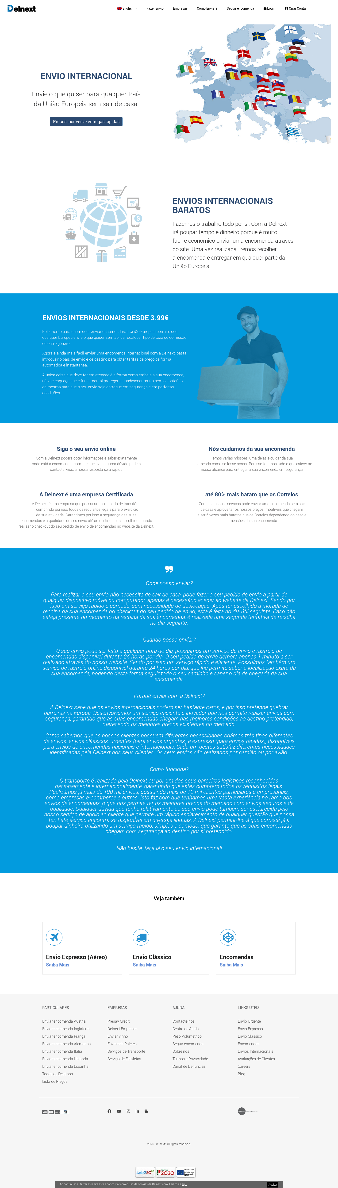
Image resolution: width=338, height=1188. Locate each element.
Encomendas (248, 1043)
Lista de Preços (54, 1081)
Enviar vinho (118, 1036)
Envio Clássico (250, 1036)
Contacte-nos (184, 1021)
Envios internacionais (83, 317)
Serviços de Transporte (126, 1051)
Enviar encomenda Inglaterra (66, 1028)
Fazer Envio (155, 8)
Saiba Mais (57, 965)
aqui (184, 1184)
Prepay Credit (119, 1021)
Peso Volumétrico (187, 1036)
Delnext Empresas (122, 1028)
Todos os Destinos (57, 1073)
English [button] (125, 8)
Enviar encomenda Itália (62, 1051)
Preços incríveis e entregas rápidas (86, 121)
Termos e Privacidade (190, 1058)
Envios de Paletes (122, 1043)
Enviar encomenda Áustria (64, 1021)
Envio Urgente (249, 1021)
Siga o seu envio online (86, 448)
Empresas (180, 8)
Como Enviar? (207, 8)
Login (270, 8)
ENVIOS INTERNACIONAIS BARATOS (223, 205)
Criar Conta (295, 8)
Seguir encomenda (240, 8)
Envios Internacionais (255, 1051)
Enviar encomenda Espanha (65, 1066)
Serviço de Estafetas (124, 1058)
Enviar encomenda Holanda (65, 1058)
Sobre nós (181, 1051)
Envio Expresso (250, 1028)
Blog (241, 1073)
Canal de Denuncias (189, 1066)
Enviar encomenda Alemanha (66, 1043)
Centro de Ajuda (186, 1028)
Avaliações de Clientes (256, 1058)
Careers (244, 1066)
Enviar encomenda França (63, 1036)
